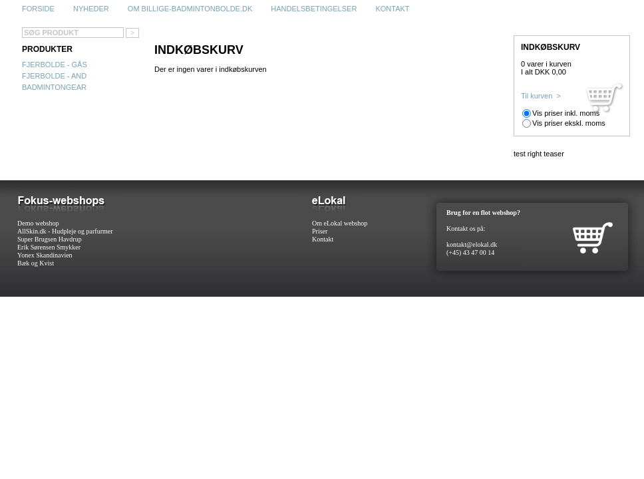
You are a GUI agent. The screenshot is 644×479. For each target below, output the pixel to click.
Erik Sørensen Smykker (48, 247)
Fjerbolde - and (54, 76)
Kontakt (392, 9)
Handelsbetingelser (314, 9)
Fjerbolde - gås (54, 65)
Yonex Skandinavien (45, 255)
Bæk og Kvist (35, 263)
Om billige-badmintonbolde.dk (190, 9)
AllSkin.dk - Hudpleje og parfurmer (65, 231)
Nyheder (91, 9)
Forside (38, 9)
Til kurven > (541, 96)
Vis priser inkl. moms (565, 113)
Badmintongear (54, 87)
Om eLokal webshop (339, 223)
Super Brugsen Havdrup (49, 239)
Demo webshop (38, 223)
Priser (319, 231)
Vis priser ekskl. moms (568, 123)
